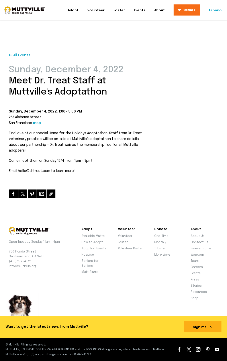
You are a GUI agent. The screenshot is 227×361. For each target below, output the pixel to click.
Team (195, 260)
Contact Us (199, 242)
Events (139, 10)
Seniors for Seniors (90, 263)
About (159, 10)
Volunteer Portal (130, 248)
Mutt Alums (90, 272)
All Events (20, 55)
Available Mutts (93, 236)
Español (216, 10)
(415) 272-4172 (20, 261)
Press (195, 279)
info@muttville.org (23, 266)
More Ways (162, 254)
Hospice (88, 254)
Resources (199, 292)
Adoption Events (94, 248)
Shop (194, 298)
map (37, 123)
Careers (197, 267)
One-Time (161, 236)
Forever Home (201, 248)
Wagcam (197, 254)
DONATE (187, 10)
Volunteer (96, 10)
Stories (196, 285)
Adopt (73, 10)
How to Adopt (92, 242)
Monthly (160, 242)
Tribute (159, 248)
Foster (119, 10)
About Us (198, 236)
